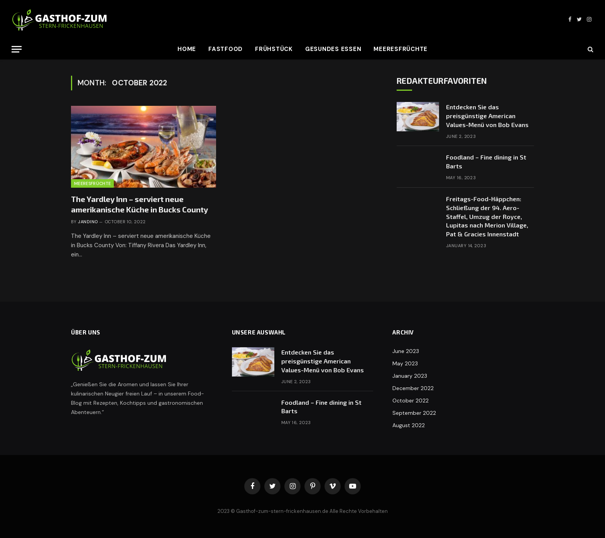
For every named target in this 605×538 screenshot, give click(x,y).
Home (186, 49)
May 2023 (405, 363)
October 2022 (410, 400)
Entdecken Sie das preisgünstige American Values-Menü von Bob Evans (487, 115)
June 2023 (405, 351)
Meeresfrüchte (400, 49)
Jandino (88, 221)
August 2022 (408, 425)
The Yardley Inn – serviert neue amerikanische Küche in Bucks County (139, 204)
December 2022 (413, 388)
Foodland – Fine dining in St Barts (486, 161)
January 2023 (409, 375)
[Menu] (17, 49)
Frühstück (274, 49)
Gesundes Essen (333, 49)
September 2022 (414, 412)
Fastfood (225, 49)
